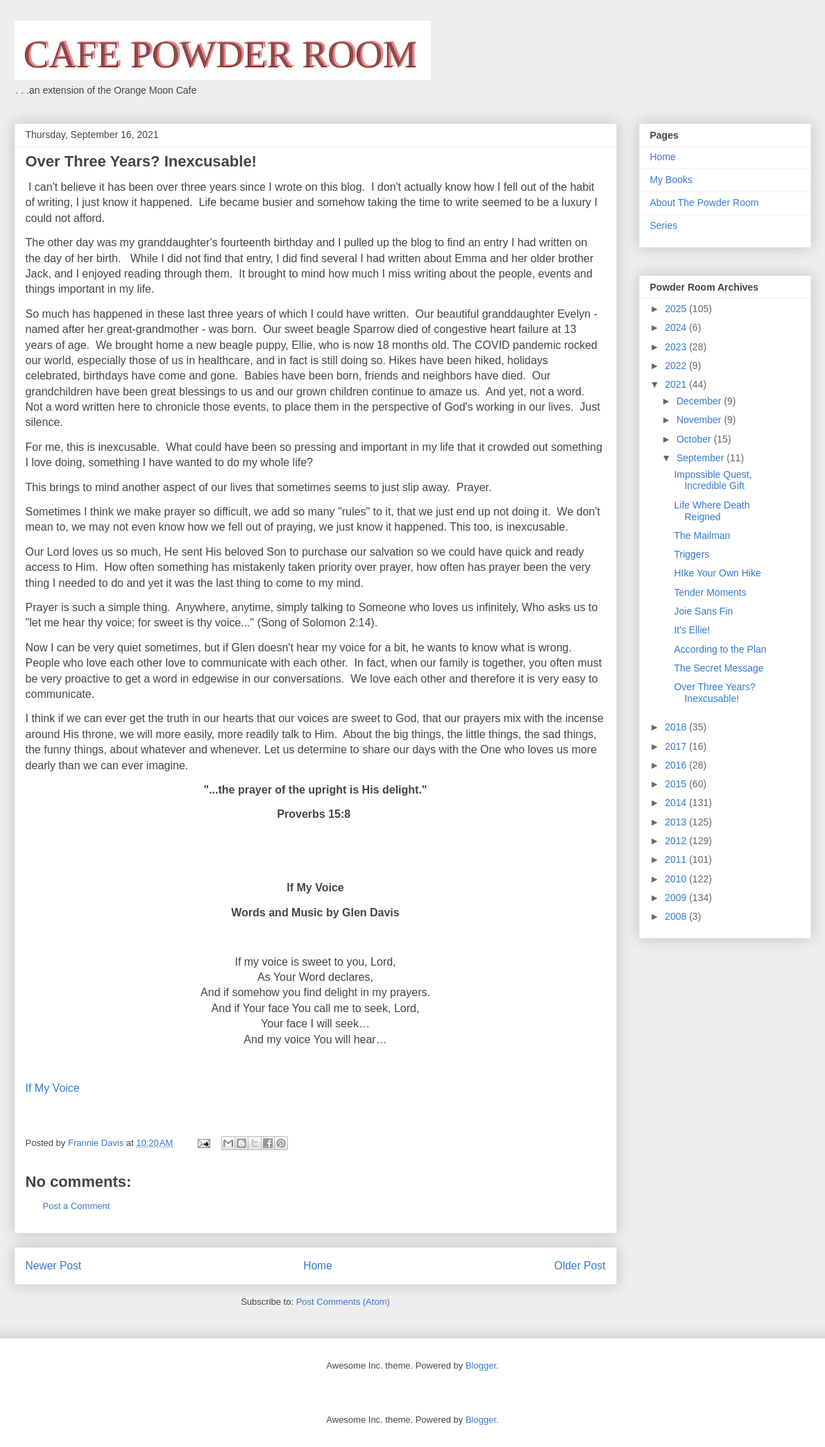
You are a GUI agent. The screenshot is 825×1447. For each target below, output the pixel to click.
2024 (677, 327)
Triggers (691, 554)
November (700, 419)
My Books (671, 179)
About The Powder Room (704, 202)
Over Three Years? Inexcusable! (714, 692)
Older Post (580, 1266)
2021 (677, 384)
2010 (677, 878)
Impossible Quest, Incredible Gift (712, 480)
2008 (677, 916)
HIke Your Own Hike (717, 573)
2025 (677, 308)
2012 (677, 840)
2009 (677, 897)
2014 (677, 802)
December (700, 400)
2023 (677, 346)
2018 (677, 727)
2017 (677, 746)
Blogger (481, 1365)
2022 (677, 365)
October (695, 439)
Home (317, 1266)
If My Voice (53, 1088)
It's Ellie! (692, 629)
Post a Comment (76, 1206)
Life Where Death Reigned (711, 510)
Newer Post (54, 1266)
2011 (677, 859)
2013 (677, 822)
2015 (677, 783)
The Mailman (702, 535)
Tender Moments (710, 592)
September (701, 457)
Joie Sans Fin (703, 611)
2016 (677, 765)
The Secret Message (718, 668)
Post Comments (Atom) (343, 1301)
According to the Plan (720, 649)
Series (664, 225)
